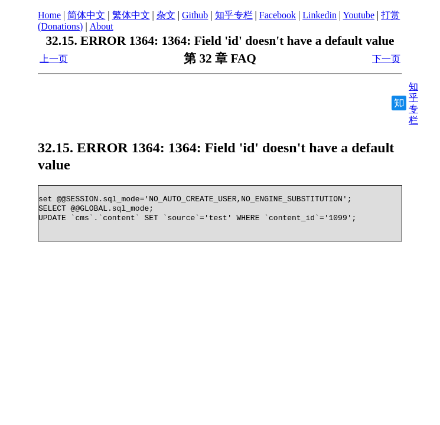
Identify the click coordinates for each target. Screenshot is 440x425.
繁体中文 (131, 15)
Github (195, 15)
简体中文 (86, 15)
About (101, 26)
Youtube (359, 15)
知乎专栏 (234, 15)
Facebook (277, 15)
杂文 (166, 15)
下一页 (386, 59)
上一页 (54, 59)
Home (49, 15)
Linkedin (319, 15)
